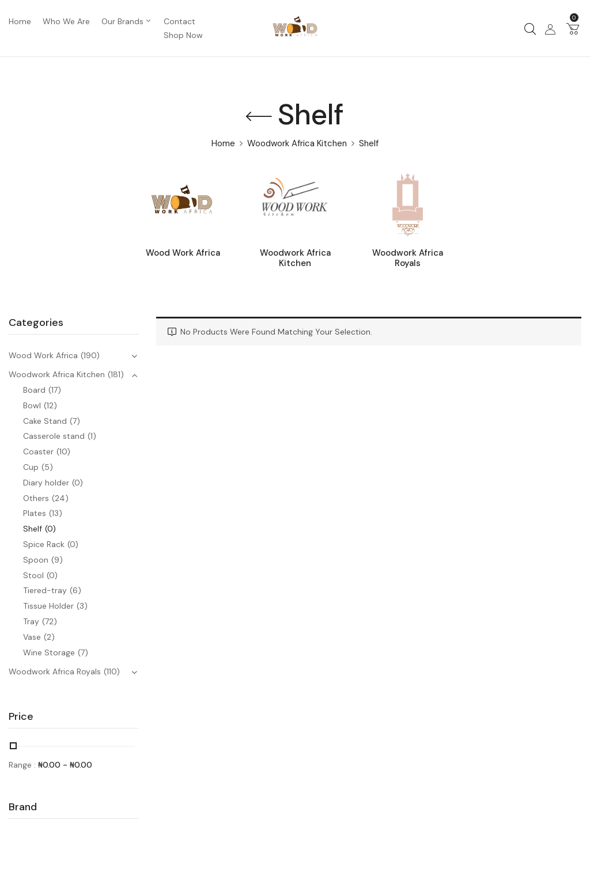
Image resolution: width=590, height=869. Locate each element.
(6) (75, 590)
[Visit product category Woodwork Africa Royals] (408, 205)
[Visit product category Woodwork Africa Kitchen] (295, 205)
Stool (33, 575)
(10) (63, 451)
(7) (75, 421)
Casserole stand (54, 436)
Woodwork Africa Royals (407, 258)
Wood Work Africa (183, 253)
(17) (54, 390)
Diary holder (46, 482)
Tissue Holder (48, 606)
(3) (82, 606)
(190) (90, 355)
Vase (32, 637)
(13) (55, 513)
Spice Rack (44, 544)
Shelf (32, 528)
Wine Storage (49, 652)
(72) (49, 621)
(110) (112, 671)
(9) (57, 560)
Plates (34, 513)
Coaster (38, 451)
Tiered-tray (45, 590)
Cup (31, 467)
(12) (50, 405)
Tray (31, 621)
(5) (47, 467)
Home (223, 143)
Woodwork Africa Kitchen (297, 143)
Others (36, 498)
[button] (572, 28)
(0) (77, 482)
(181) (116, 374)
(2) (49, 637)
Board (34, 390)
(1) (92, 436)
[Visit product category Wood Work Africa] (183, 205)
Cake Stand (45, 421)
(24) (60, 498)
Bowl (32, 405)
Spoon (35, 560)
